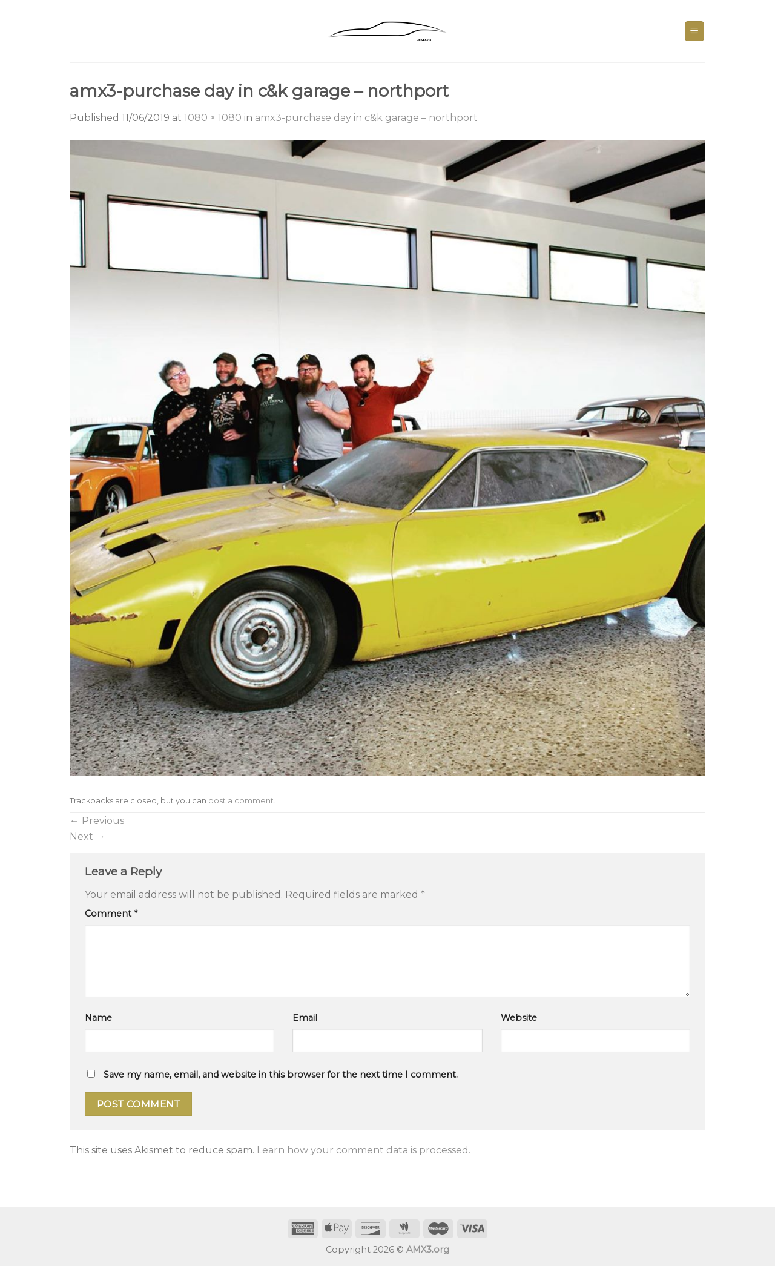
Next (87, 836)
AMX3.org (427, 1249)
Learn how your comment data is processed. (363, 1150)
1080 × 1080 (213, 118)
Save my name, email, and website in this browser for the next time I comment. (281, 1074)
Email (304, 1017)
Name (98, 1017)
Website (519, 1017)
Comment (111, 913)
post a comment (241, 800)
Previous (97, 820)
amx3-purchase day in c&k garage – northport (366, 118)
